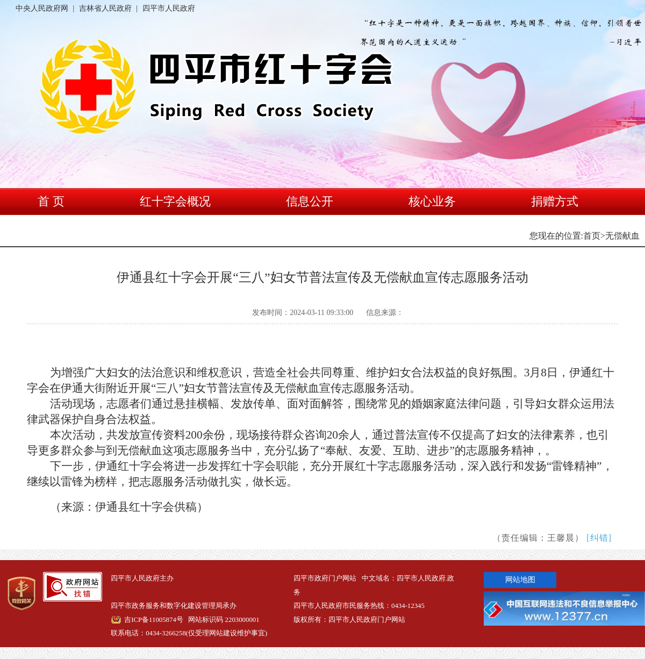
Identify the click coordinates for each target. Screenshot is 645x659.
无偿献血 (622, 235)
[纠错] (599, 537)
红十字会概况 (175, 201)
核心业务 (432, 201)
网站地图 (520, 580)
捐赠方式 (554, 201)
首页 (591, 235)
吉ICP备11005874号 (153, 620)
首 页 (51, 201)
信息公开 (309, 201)
